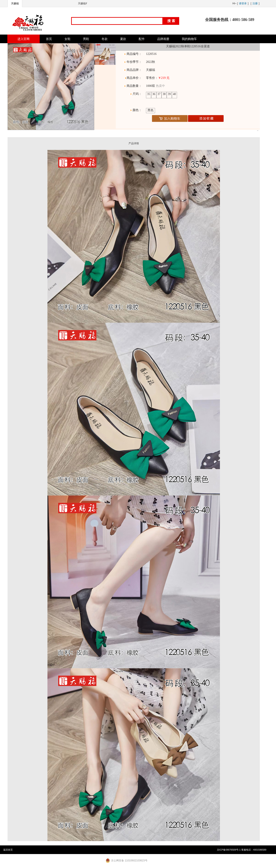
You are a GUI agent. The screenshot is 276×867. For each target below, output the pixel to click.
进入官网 (23, 39)
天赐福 (15, 3)
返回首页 (8, 849)
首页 (49, 39)
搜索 (171, 21)
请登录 (243, 3)
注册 (255, 3)
